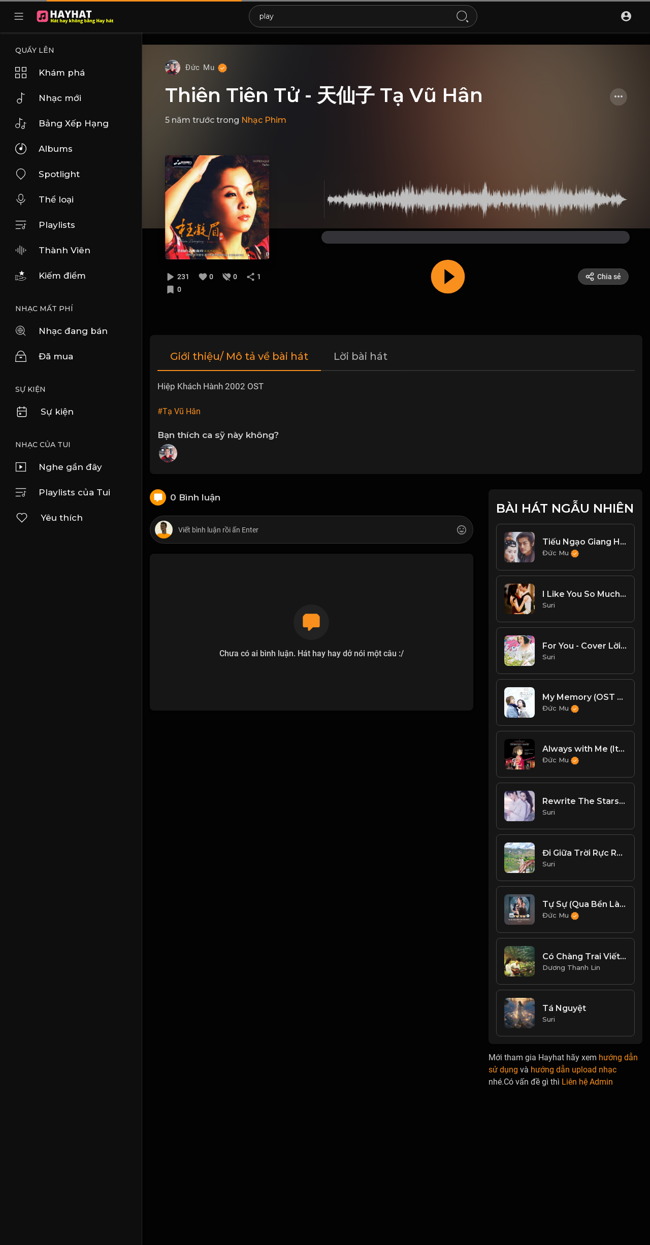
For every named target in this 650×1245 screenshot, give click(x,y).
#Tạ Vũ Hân (179, 411)
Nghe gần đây (58, 467)
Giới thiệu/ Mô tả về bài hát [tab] (239, 356)
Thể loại (44, 199)
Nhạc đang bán (61, 331)
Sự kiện (44, 411)
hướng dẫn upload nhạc (573, 1069)
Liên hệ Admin (587, 1082)
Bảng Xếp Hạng (62, 123)
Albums (44, 148)
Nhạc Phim (263, 120)
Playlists (45, 224)
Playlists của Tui (62, 492)
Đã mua (44, 356)
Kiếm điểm (50, 275)
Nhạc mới (48, 98)
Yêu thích (49, 517)
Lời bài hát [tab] (360, 356)
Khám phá (50, 72)
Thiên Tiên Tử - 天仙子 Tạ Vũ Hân (324, 95)
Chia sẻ (603, 277)
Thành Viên (52, 250)
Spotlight (47, 174)
